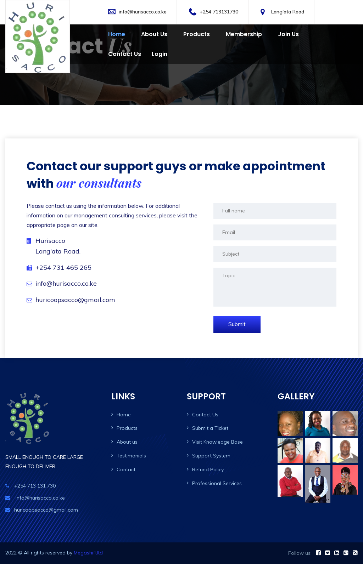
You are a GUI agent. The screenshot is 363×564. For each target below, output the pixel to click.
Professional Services (217, 483)
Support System (211, 455)
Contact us (124, 54)
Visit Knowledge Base (217, 442)
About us (127, 442)
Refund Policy (208, 469)
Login (159, 54)
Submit (237, 323)
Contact (126, 469)
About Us (154, 34)
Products (196, 34)
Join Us (288, 34)
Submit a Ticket (210, 428)
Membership (244, 34)
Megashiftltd (88, 552)
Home (116, 34)
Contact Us (205, 414)
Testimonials (131, 455)
